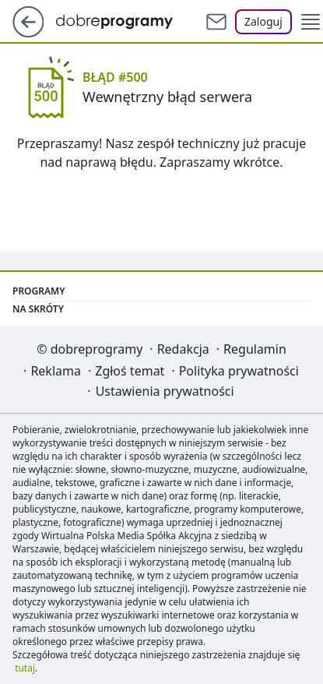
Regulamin (254, 349)
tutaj (25, 668)
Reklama (55, 370)
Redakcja (183, 349)
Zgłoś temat (129, 370)
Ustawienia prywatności (165, 391)
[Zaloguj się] (263, 21)
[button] (310, 21)
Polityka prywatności (239, 370)
